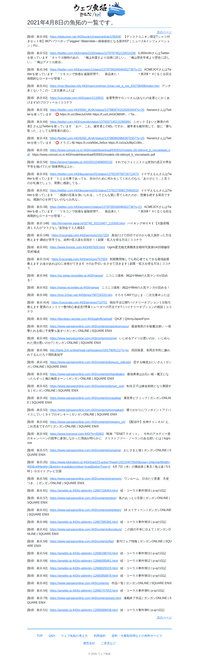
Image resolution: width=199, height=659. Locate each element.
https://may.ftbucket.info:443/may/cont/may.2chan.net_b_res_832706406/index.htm (104, 86)
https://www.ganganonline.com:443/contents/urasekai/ (85, 398)
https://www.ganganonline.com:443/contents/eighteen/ (85, 510)
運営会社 (89, 643)
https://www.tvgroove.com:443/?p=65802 (77, 433)
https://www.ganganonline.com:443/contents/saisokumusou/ (89, 326)
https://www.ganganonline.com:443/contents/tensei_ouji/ (87, 386)
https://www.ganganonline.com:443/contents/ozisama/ (85, 450)
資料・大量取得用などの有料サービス (137, 635)
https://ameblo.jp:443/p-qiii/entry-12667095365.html (84, 522)
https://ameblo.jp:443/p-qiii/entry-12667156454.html (84, 490)
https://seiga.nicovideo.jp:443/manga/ (74, 287)
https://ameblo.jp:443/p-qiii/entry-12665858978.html (84, 575)
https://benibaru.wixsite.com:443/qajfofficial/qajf (81, 318)
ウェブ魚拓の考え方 (74, 635)
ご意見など (108, 643)
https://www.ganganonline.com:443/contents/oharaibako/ (87, 374)
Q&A (52, 635)
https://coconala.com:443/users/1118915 (77, 97)
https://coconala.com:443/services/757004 (79, 259)
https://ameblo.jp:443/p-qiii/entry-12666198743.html (84, 553)
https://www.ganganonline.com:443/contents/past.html (85, 598)
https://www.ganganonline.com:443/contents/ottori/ (83, 498)
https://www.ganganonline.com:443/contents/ (79, 583)
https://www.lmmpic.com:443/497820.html (77, 247)
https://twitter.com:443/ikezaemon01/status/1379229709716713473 (94, 174)
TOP (40, 635)
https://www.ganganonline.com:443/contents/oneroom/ (86, 478)
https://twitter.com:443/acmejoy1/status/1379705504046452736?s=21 (96, 69)
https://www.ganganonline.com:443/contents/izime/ (83, 338)
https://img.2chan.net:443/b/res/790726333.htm (81, 295)
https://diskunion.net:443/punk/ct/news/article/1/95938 (85, 36)
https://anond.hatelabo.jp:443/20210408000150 (81, 162)
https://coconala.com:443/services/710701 (79, 302)
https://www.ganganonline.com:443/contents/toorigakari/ (87, 410)
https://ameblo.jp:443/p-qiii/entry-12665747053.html (84, 590)
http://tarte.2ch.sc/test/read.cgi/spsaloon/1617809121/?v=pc (89, 350)
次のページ (164, 32)
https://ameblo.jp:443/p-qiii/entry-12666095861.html (84, 560)
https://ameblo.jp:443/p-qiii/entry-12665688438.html (84, 610)
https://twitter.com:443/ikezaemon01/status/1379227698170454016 (94, 190)
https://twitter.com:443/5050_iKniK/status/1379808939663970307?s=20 (97, 138)
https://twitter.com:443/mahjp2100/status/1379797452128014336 (93, 53)
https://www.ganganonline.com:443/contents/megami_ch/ (87, 421)
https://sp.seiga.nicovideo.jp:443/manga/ (76, 275)
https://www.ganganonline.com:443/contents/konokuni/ (86, 529)
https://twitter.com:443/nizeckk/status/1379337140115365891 (90, 121)
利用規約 (100, 635)
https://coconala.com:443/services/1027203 (80, 235)
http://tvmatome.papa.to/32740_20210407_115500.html (88, 223)
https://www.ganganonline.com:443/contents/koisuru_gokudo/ (90, 362)
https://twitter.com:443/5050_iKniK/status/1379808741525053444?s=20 (97, 109)
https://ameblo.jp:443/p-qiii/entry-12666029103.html (84, 568)
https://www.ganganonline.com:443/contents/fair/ (82, 541)
